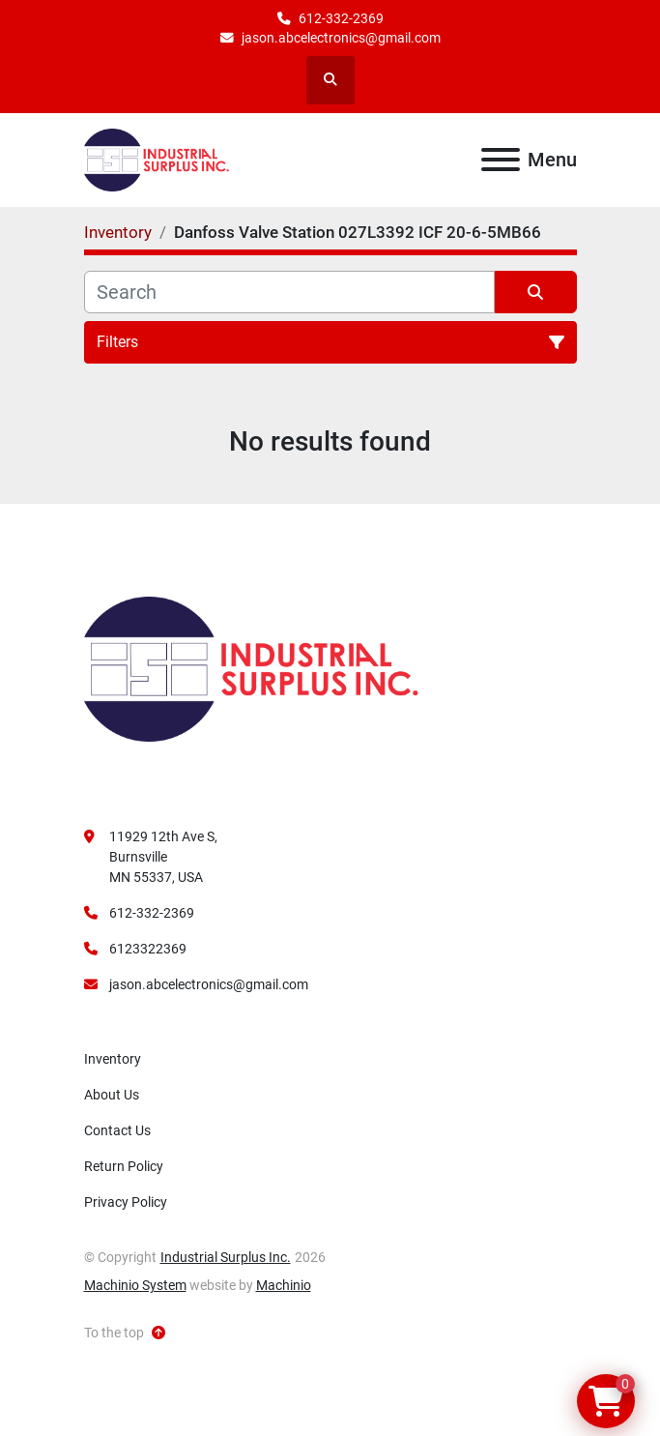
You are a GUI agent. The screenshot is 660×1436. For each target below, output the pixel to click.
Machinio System (135, 1285)
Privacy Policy (125, 1202)
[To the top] (124, 1333)
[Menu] (500, 159)
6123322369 (148, 948)
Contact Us (117, 1130)
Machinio (283, 1285)
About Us (111, 1094)
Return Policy (123, 1166)
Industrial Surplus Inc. (225, 1257)
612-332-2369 (341, 18)
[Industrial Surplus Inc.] (251, 668)
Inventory (112, 1059)
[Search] (289, 292)
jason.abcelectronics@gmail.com (341, 37)
